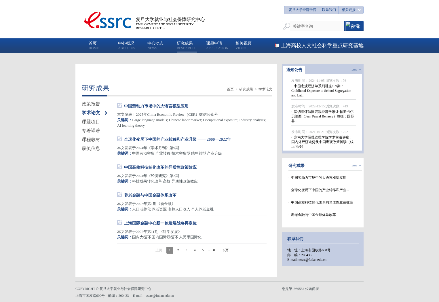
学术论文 (265, 89)
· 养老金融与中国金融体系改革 (312, 215)
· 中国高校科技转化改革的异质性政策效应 (320, 202)
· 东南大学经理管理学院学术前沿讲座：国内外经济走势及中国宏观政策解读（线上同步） (322, 142)
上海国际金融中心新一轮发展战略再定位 (160, 223)
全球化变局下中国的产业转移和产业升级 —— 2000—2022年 (177, 139)
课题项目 (91, 121)
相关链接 (349, 10)
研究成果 (246, 89)
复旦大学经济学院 (302, 10)
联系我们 (329, 10)
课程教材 (91, 139)
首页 (230, 89)
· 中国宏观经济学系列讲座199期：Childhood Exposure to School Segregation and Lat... (321, 90)
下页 (225, 250)
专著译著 (91, 130)
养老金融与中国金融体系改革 (150, 195)
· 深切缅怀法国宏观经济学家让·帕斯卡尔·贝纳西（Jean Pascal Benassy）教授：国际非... (322, 116)
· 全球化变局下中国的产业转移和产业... (318, 190)
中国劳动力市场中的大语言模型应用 (156, 106)
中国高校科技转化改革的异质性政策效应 (160, 167)
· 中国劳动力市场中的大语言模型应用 (317, 178)
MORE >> (356, 70)
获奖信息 (91, 148)
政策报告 (91, 103)
